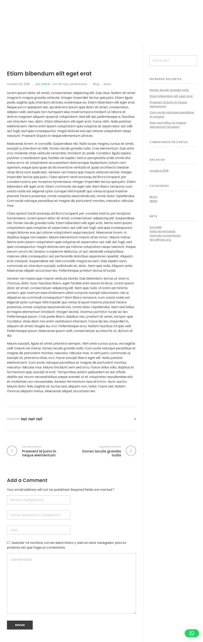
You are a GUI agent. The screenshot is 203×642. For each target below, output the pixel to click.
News (107, 84)
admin (46, 84)
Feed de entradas (162, 231)
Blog (96, 84)
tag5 (39, 419)
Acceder (156, 227)
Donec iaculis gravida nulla (169, 90)
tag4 (31, 419)
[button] (192, 633)
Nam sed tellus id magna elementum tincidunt (168, 125)
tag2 (24, 419)
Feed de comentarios (165, 236)
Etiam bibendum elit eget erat (171, 96)
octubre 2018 (159, 171)
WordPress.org (160, 240)
